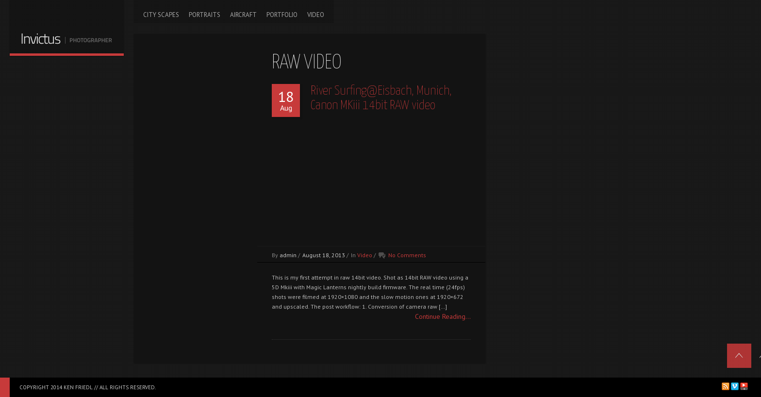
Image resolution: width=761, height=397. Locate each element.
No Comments (407, 255)
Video (364, 255)
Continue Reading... (443, 316)
